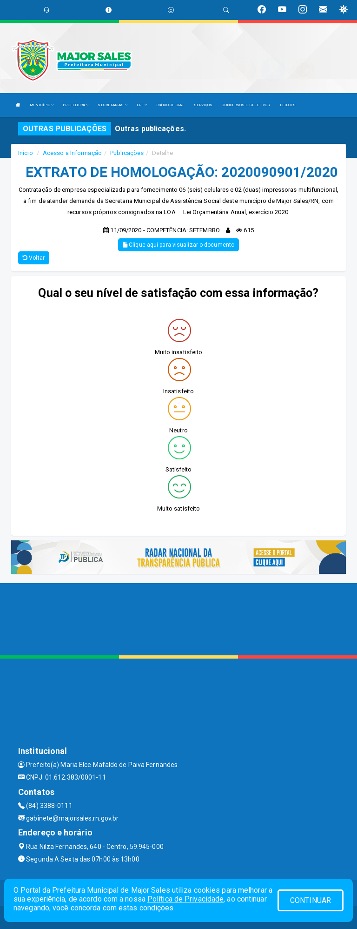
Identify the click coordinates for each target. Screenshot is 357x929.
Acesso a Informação (72, 152)
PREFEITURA (75, 105)
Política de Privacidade (185, 899)
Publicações (127, 152)
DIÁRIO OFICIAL (170, 105)
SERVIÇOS (203, 105)
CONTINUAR (310, 900)
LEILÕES (288, 105)
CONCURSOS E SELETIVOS (246, 105)
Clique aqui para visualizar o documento (178, 245)
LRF (142, 105)
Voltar (34, 258)
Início (25, 152)
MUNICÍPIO (41, 105)
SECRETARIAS (112, 105)
